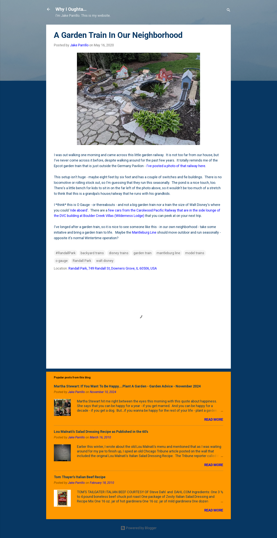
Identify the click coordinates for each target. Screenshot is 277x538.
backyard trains (92, 253)
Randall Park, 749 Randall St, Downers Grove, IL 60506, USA (112, 268)
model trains (194, 253)
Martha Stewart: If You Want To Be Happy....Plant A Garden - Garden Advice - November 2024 (127, 386)
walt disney (104, 261)
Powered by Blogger (139, 528)
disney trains (118, 253)
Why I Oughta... (71, 9)
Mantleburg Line (144, 232)
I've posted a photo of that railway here (175, 166)
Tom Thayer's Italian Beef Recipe (79, 477)
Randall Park (82, 261)
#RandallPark (66, 253)
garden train (142, 253)
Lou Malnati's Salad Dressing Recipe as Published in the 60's (101, 432)
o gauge (62, 261)
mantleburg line (168, 253)
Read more (213, 419)
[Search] (228, 10)
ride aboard (78, 210)
